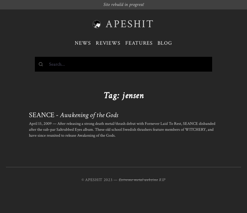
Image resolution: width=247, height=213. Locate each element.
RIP (162, 180)
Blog (164, 43)
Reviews (108, 43)
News (83, 43)
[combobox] (123, 64)
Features (139, 43)
